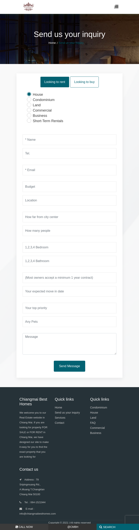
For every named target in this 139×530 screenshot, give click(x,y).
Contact (59, 422)
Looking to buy (84, 81)
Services (60, 417)
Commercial (97, 427)
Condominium (98, 407)
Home (52, 42)
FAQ (93, 422)
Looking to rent (54, 81)
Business (95, 432)
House (94, 412)
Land (93, 417)
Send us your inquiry (67, 412)
